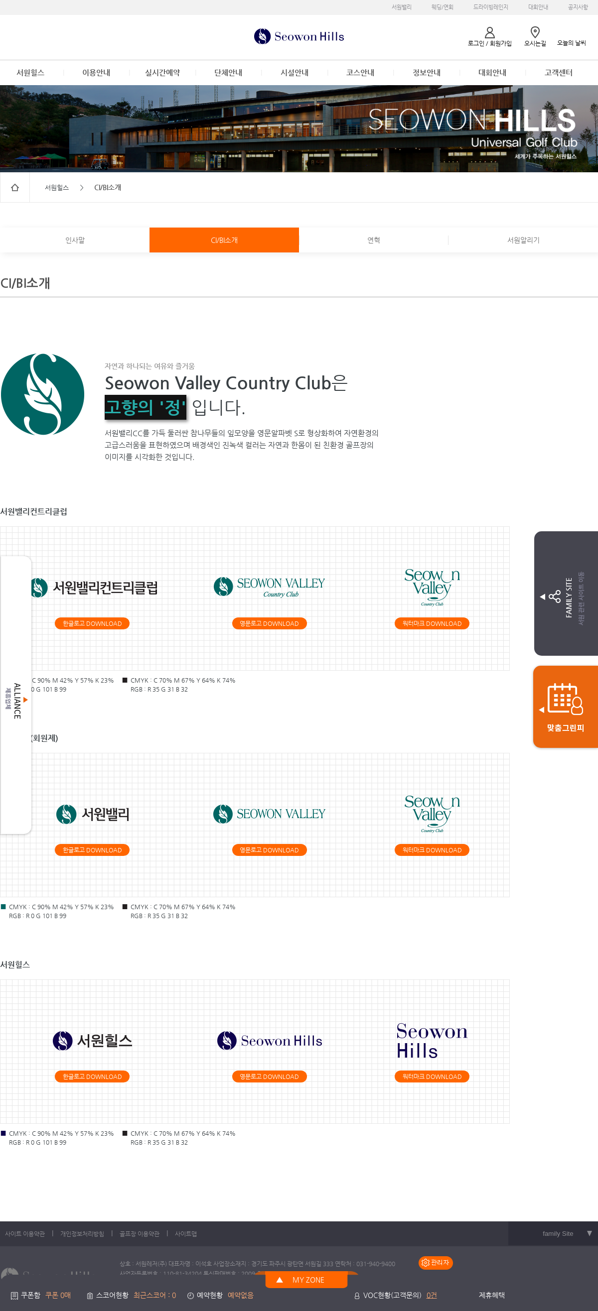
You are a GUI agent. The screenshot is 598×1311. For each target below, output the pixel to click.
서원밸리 (402, 7)
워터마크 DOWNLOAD (432, 623)
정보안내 (427, 72)
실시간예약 (162, 72)
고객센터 (559, 72)
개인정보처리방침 (82, 1233)
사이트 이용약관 (25, 1233)
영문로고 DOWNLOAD (269, 623)
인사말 (75, 240)
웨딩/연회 (442, 7)
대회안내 (538, 7)
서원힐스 (30, 72)
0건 (432, 1295)
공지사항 (578, 7)
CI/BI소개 (224, 240)
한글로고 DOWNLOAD (92, 623)
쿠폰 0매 (58, 1295)
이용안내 (96, 72)
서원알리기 (523, 240)
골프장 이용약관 (139, 1233)
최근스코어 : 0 (155, 1295)
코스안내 (360, 72)
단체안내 (228, 72)
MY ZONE (308, 1280)
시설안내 (294, 72)
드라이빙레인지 (490, 7)
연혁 (373, 240)
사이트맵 (186, 1233)
